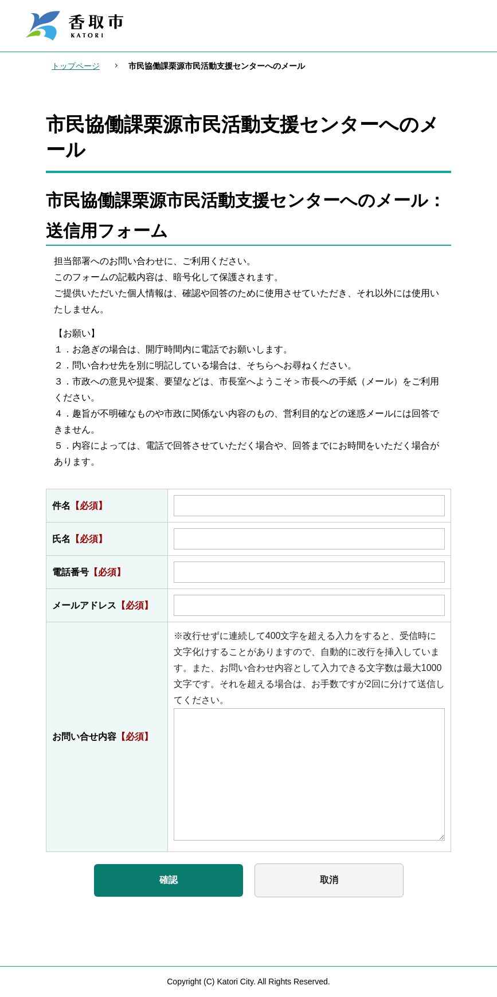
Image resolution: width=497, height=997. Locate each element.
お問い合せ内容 (102, 736)
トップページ (76, 65)
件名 (79, 506)
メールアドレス (102, 605)
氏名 (79, 539)
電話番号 (89, 572)
